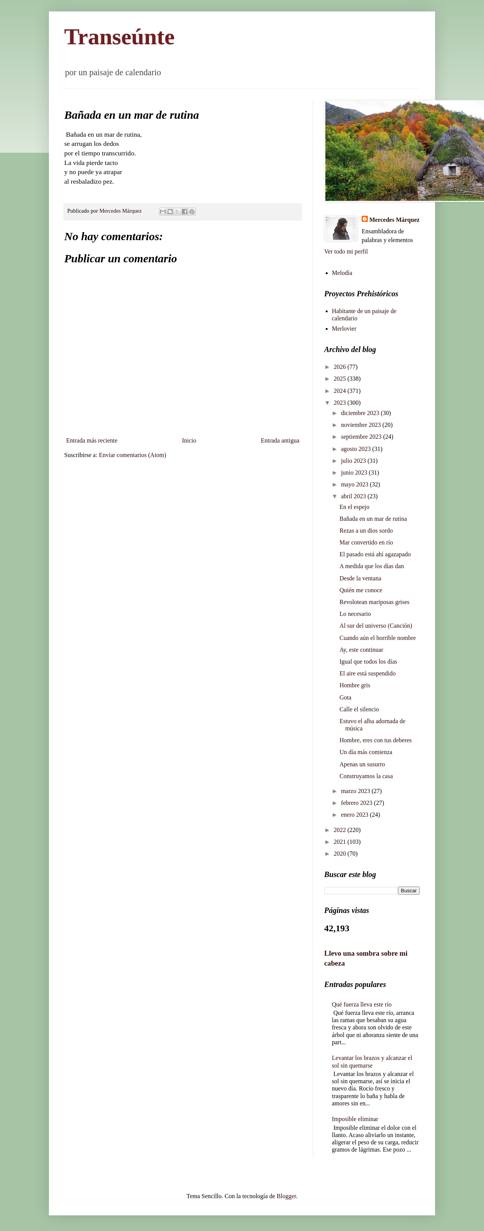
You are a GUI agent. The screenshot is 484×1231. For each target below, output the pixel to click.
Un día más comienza (365, 752)
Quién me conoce (360, 590)
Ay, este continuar (361, 649)
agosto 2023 (356, 449)
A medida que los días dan (371, 566)
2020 (341, 853)
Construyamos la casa (366, 776)
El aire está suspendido (367, 673)
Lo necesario (355, 614)
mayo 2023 (355, 484)
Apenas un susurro (362, 764)
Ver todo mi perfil (346, 251)
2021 (341, 841)
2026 (341, 366)
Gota (345, 697)
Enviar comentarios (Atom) (132, 455)
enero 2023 (355, 814)
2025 (341, 378)
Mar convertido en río (366, 542)
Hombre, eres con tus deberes (375, 740)
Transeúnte (119, 36)
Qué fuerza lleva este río (361, 1004)
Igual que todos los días (368, 661)
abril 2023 (354, 496)
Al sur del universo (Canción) (375, 625)
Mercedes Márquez (394, 219)
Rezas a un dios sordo (366, 530)
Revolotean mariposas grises (374, 602)
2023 (341, 402)
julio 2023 (354, 460)
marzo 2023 (356, 791)
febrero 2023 (357, 803)
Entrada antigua (280, 440)
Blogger (286, 1196)
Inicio (189, 440)
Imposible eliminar (355, 1119)
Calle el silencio (359, 709)
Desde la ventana (360, 578)
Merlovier (344, 328)
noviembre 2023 (361, 425)
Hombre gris (354, 685)
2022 (341, 830)
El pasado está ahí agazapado (375, 554)
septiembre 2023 (362, 436)
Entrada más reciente (91, 440)
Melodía (342, 273)
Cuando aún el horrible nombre (377, 638)
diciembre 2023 (361, 413)
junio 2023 (355, 472)
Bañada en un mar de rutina (373, 518)
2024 (341, 391)
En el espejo (354, 507)
